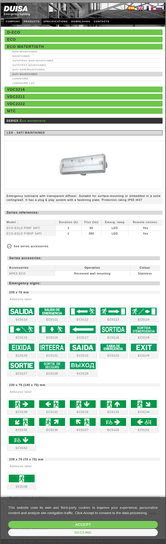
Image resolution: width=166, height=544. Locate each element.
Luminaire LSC (23, 83)
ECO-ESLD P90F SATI (23, 228)
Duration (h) (68, 222)
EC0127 (21, 373)
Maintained (21, 56)
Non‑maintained (25, 51)
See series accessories (31, 246)
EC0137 (83, 429)
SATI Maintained (24, 74)
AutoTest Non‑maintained (33, 60)
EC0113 (113, 319)
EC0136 (52, 429)
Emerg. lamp (115, 222)
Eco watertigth (25, 46)
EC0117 (83, 337)
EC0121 (52, 355)
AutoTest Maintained (29, 65)
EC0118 (113, 337)
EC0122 (83, 355)
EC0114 (144, 319)
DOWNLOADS (80, 21)
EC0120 (21, 355)
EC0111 (52, 319)
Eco (11, 39)
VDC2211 (16, 97)
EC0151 (144, 429)
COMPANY (13, 21)
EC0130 (21, 411)
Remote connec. (145, 222)
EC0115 (21, 337)
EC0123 (113, 355)
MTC (11, 111)
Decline (83, 532)
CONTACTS (101, 21)
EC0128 (52, 373)
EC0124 (144, 355)
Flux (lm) (91, 222)
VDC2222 (16, 104)
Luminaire (20, 78)
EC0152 (21, 447)
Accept (83, 525)
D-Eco (13, 32)
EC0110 (21, 319)
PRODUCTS (32, 21)
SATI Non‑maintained (28, 69)
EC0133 (113, 411)
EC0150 (113, 429)
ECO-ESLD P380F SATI (24, 233)
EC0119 (144, 337)
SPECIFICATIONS (55, 21)
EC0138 (22, 486)
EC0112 (83, 319)
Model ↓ (13, 222)
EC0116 (52, 337)
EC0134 (144, 411)
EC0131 (52, 411)
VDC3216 (16, 89)
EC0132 (83, 411)
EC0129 (83, 373)
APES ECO (17, 273)
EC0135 (21, 429)
